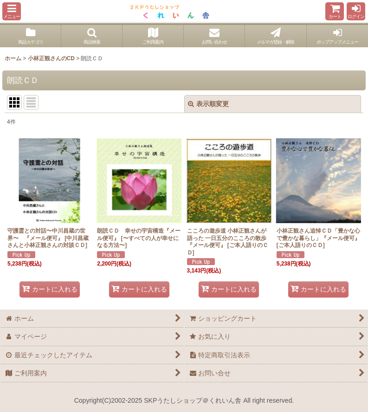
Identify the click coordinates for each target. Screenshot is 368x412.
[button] (11, 11)
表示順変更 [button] (208, 104)
